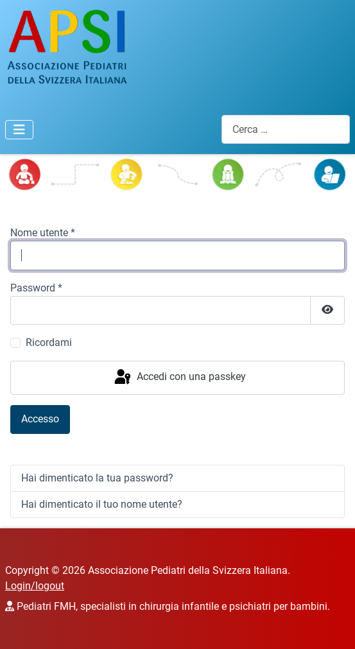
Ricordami (49, 342)
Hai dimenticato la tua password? (97, 478)
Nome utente (42, 233)
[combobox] (285, 129)
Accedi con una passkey (179, 377)
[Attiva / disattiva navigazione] (19, 129)
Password (36, 288)
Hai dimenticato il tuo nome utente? (101, 504)
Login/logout (34, 586)
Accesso (40, 419)
